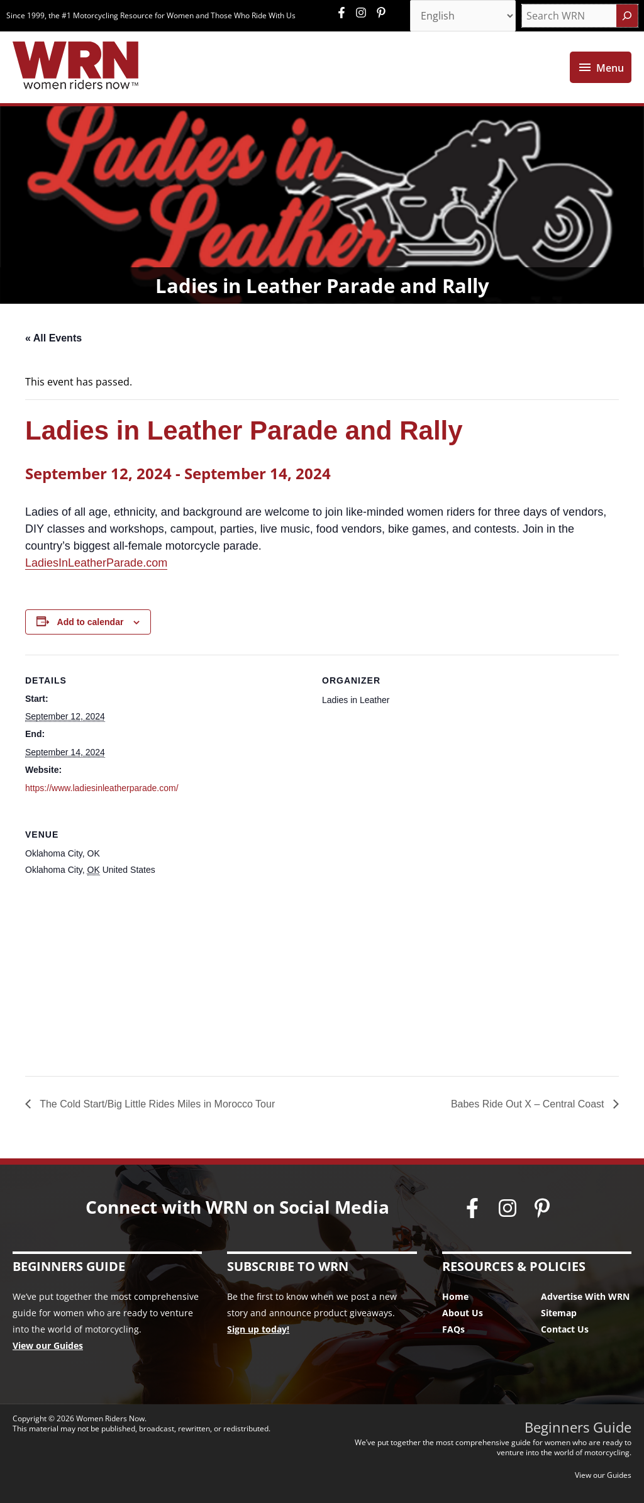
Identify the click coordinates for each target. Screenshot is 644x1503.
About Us (462, 1313)
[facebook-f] (344, 12)
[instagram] (364, 12)
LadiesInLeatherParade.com (96, 563)
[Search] (627, 15)
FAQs (453, 1329)
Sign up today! (258, 1329)
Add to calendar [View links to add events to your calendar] (90, 622)
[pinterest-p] (382, 12)
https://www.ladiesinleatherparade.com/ (102, 788)
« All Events (53, 338)
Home (455, 1296)
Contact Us (565, 1329)
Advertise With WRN (585, 1296)
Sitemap (559, 1313)
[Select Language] (463, 15)
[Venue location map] (322, 974)
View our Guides (48, 1345)
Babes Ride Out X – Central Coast (529, 1104)
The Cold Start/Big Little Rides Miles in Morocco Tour (156, 1104)
